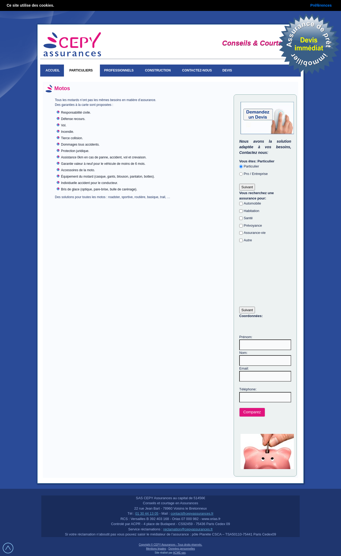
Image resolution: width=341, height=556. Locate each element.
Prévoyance (253, 225)
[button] (252, 412)
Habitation (251, 211)
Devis (228, 70)
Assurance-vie (255, 233)
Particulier (251, 166)
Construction (158, 70)
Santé (248, 218)
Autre (248, 240)
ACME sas (179, 552)
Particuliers (81, 70)
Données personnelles (181, 548)
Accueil (53, 70)
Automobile (252, 203)
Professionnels (119, 70)
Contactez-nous (197, 70)
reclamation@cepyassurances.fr (188, 529)
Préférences (321, 5)
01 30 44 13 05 (147, 513)
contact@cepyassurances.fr (192, 513)
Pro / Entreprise (256, 174)
